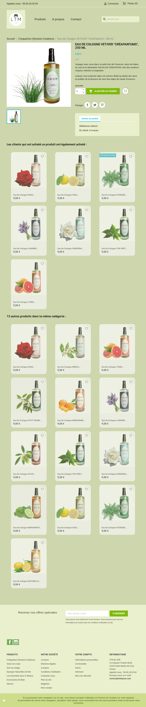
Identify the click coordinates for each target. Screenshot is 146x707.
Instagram (16, 642)
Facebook (10, 642)
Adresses (79, 672)
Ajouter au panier (103, 91)
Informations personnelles (86, 660)
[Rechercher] (120, 19)
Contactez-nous (48, 676)
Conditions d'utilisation (51, 672)
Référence (84, 126)
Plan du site (46, 680)
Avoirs (78, 668)
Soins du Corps (13, 664)
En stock (83, 130)
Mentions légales (48, 664)
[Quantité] (78, 91)
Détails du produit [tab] (90, 118)
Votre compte (83, 654)
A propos (58, 19)
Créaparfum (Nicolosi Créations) (21, 660)
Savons (10, 684)
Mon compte (46, 688)
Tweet (95, 105)
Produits (40, 19)
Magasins (45, 684)
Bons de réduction (83, 676)
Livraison (45, 660)
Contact (76, 19)
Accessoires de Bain (16, 680)
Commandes (80, 664)
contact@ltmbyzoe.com (120, 678)
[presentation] (89, 632)
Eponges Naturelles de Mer (19, 672)
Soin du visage (13, 668)
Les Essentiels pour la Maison (20, 676)
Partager (87, 105)
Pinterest (102, 105)
